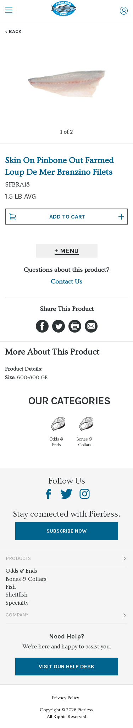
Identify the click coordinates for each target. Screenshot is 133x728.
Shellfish (17, 595)
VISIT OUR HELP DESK (66, 666)
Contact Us (66, 281)
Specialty (17, 603)
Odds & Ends (21, 571)
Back (15, 31)
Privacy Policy (65, 697)
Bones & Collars (26, 579)
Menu (69, 251)
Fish (11, 587)
